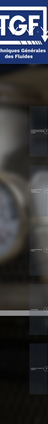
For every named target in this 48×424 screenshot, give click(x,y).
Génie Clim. (38, 32)
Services (4, 31)
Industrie (21, 31)
